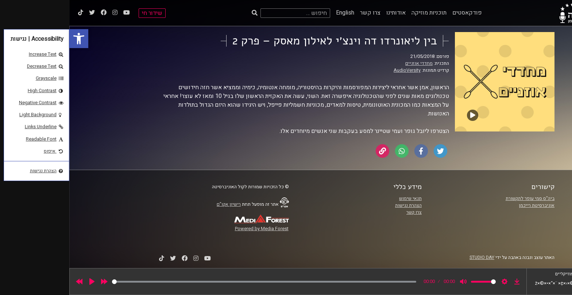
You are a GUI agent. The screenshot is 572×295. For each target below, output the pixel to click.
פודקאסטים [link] (398, 12)
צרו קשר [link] (301, 12)
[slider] (195, 281)
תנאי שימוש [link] (341, 198)
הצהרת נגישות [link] (339, 205)
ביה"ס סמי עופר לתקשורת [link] (460, 198)
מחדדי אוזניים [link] (349, 63)
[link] (9, 38)
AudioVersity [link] (337, 70)
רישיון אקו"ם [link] (159, 204)
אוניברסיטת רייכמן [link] (467, 205)
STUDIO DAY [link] (412, 257)
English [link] (276, 12)
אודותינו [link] (326, 12)
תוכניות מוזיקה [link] (359, 12)
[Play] (22, 281)
